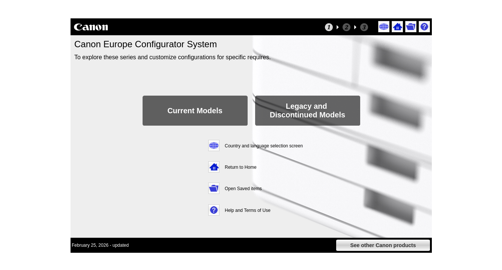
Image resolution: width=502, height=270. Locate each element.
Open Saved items (243, 188)
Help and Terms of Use (248, 210)
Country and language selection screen (264, 145)
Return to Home (241, 167)
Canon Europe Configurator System (145, 44)
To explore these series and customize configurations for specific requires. (173, 57)
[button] (384, 27)
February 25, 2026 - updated (100, 245)
